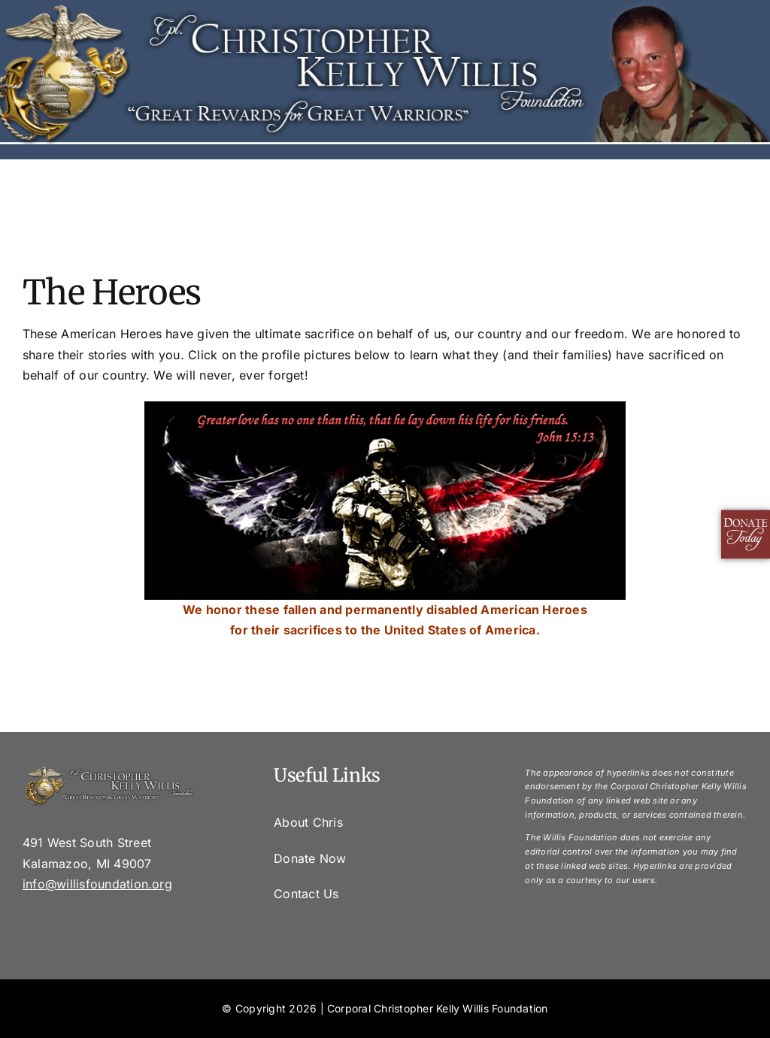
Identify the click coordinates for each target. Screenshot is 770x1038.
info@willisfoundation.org (97, 883)
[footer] (109, 771)
